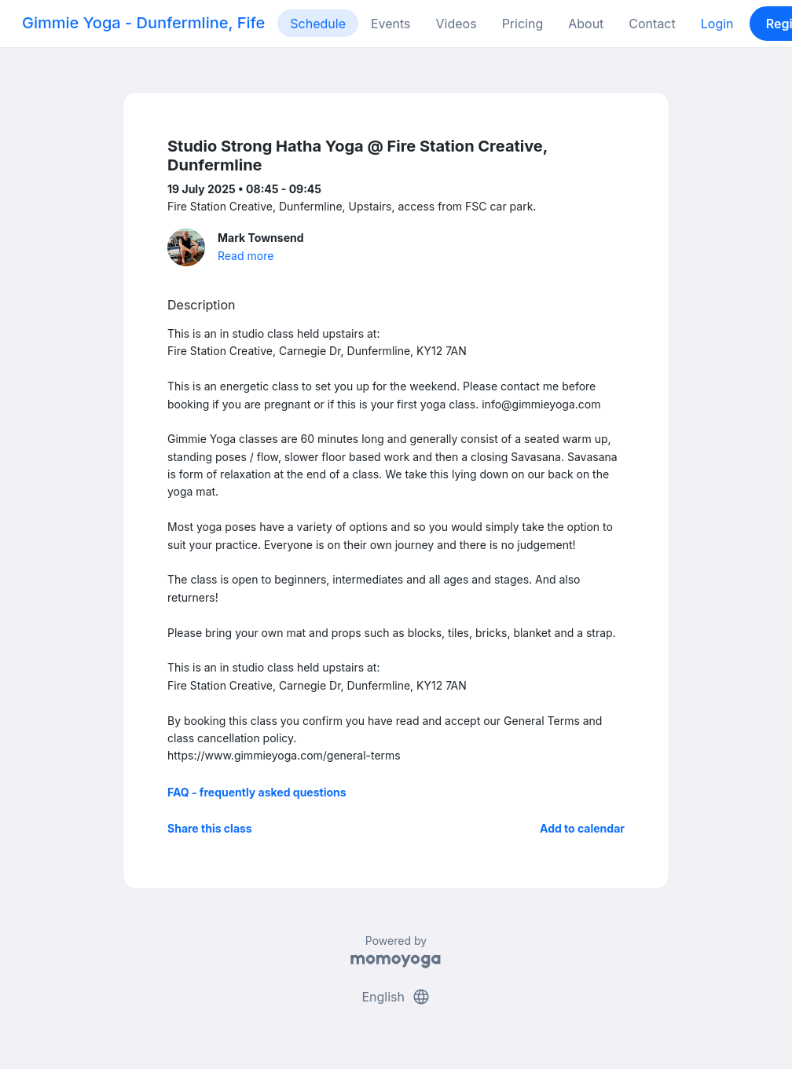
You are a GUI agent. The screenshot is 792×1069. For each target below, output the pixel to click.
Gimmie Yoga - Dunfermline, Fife (143, 22)
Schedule (318, 23)
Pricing (523, 23)
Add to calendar (582, 828)
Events (391, 23)
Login (717, 23)
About (585, 23)
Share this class (209, 828)
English (395, 996)
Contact (652, 23)
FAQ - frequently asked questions (256, 792)
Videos (456, 23)
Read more (245, 255)
